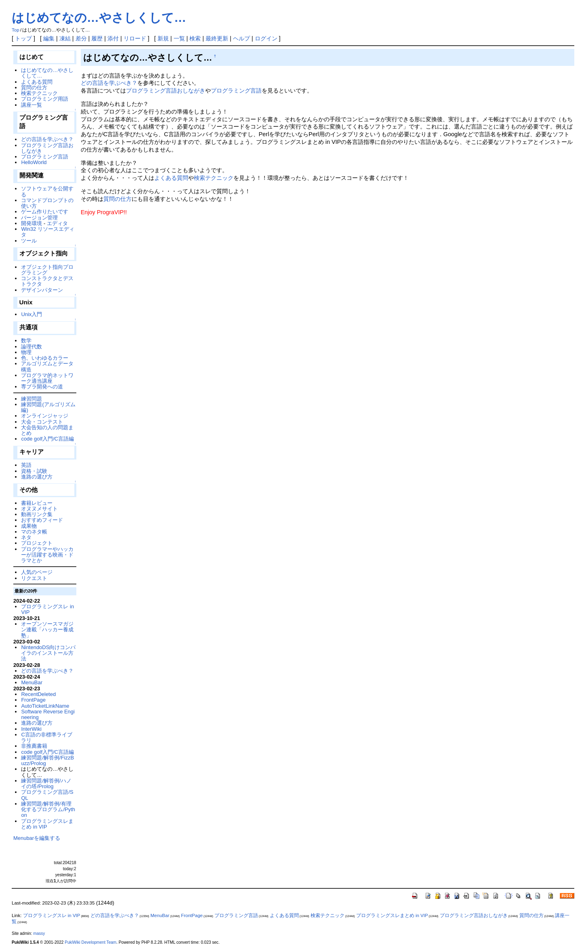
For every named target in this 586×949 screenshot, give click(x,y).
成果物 (29, 526)
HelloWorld (33, 162)
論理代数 (31, 347)
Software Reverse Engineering (47, 714)
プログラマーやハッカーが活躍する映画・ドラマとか (47, 555)
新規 (163, 38)
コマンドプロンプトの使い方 (47, 203)
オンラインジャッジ (44, 416)
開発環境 (31, 223)
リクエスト (34, 578)
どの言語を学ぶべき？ (109, 83)
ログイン (266, 38)
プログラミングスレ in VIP (47, 609)
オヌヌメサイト (39, 509)
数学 (26, 340)
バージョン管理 (39, 218)
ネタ (26, 537)
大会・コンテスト (42, 422)
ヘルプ (241, 38)
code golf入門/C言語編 (47, 439)
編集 (49, 38)
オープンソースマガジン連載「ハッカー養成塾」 (47, 630)
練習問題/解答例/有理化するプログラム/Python (48, 809)
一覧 (179, 38)
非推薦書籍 (34, 746)
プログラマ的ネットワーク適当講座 (47, 378)
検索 (195, 38)
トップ (23, 38)
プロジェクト (37, 543)
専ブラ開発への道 (42, 387)
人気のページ (37, 572)
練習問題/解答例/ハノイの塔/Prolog (46, 783)
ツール (29, 241)
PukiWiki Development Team (90, 942)
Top (15, 29)
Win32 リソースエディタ (47, 232)
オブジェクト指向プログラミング (47, 270)
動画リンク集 (37, 514)
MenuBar (31, 682)
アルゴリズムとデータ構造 (47, 366)
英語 (26, 465)
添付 (113, 38)
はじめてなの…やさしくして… (99, 17)
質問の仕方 (117, 199)
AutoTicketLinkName (45, 706)
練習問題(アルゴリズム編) (48, 407)
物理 (26, 352)
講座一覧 (31, 105)
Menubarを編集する (36, 838)
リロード (135, 38)
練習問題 (31, 399)
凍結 (65, 38)
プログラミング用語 (44, 99)
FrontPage (33, 700)
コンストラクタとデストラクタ (47, 281)
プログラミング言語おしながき (165, 90)
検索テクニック (213, 178)
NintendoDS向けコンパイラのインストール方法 (48, 653)
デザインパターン (42, 290)
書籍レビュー (37, 503)
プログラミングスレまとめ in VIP (47, 824)
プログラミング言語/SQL (47, 795)
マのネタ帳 (34, 532)
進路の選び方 (37, 477)
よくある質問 (171, 178)
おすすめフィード (42, 520)
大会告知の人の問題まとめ (47, 430)
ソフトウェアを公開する (47, 191)
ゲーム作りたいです (44, 212)
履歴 (97, 38)
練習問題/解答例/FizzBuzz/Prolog (47, 760)
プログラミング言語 (236, 90)
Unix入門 (31, 314)
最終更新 (217, 38)
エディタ (57, 223)
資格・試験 (34, 471)
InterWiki (31, 729)
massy (39, 933)
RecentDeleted (38, 694)
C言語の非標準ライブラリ (46, 737)
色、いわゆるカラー (44, 358)
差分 (81, 38)
